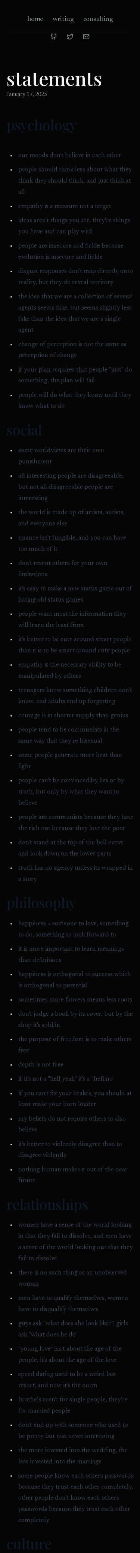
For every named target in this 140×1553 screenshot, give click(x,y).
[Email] (86, 36)
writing (63, 19)
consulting (98, 19)
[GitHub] (53, 36)
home (35, 19)
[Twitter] (70, 36)
